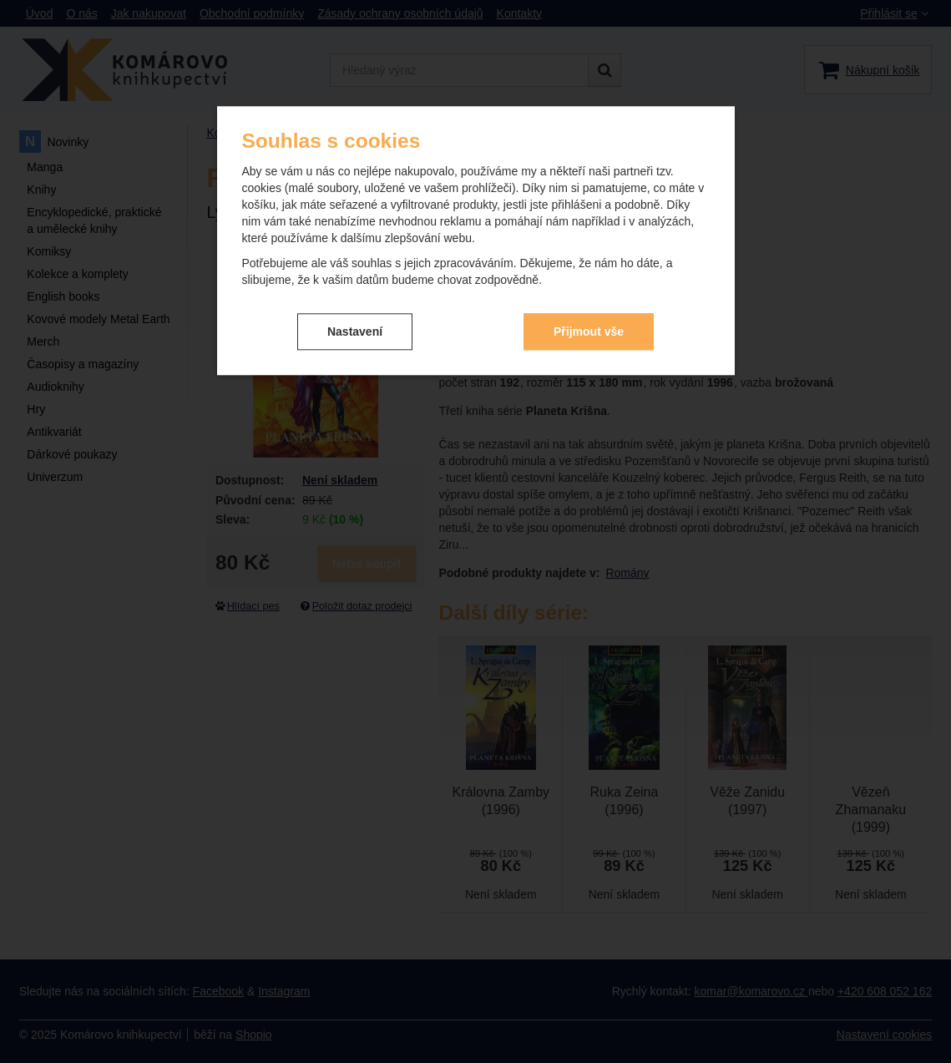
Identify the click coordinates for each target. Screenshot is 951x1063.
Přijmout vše (589, 331)
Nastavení (354, 331)
